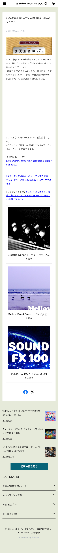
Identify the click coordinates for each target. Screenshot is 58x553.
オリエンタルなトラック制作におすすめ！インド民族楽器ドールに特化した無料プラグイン (28, 195)
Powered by (29, 537)
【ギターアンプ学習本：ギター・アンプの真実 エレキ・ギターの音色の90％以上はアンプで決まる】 (29, 180)
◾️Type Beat (9, 514)
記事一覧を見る (29, 466)
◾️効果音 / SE (9, 504)
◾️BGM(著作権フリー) (14, 486)
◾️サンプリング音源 (12, 495)
